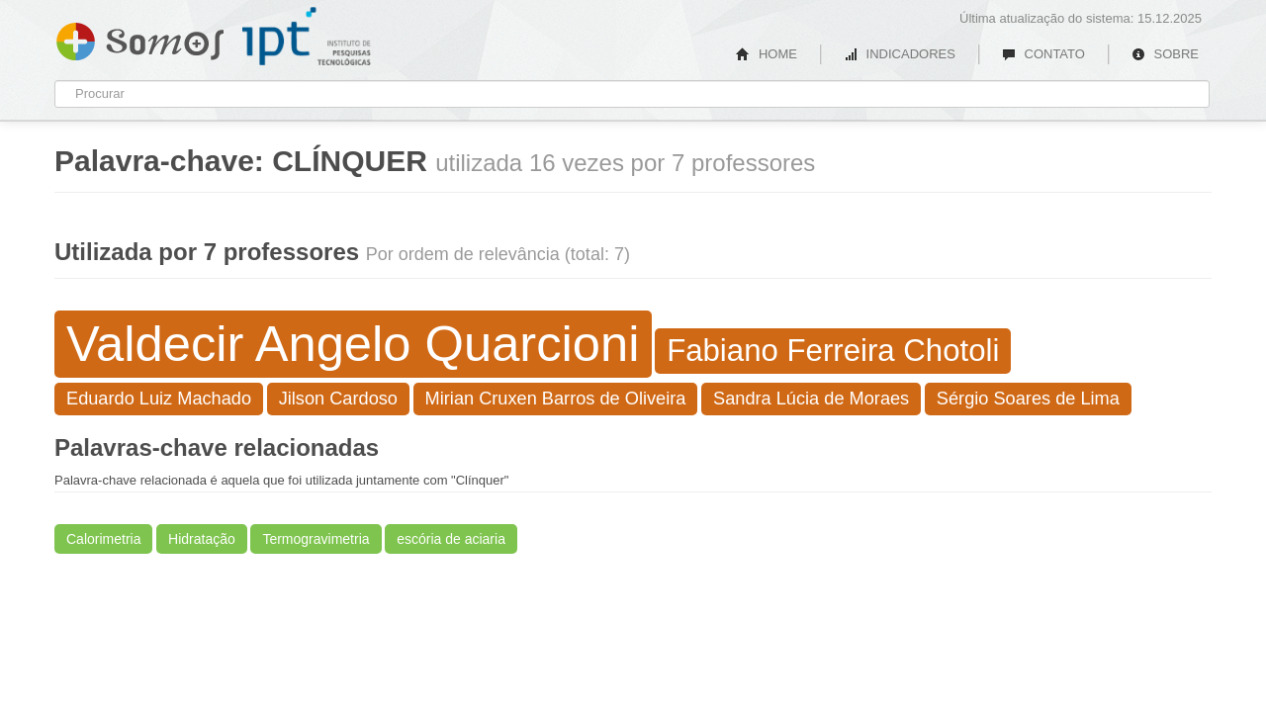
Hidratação (201, 539)
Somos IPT (140, 37)
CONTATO (1043, 53)
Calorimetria (103, 539)
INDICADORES (899, 53)
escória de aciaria (451, 539)
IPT (306, 36)
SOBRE (1165, 53)
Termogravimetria (315, 539)
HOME (766, 53)
